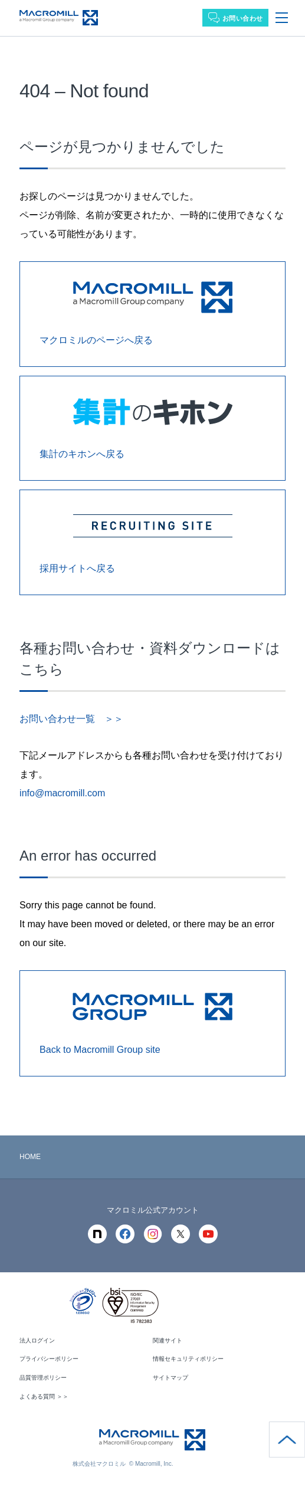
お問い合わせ (242, 18)
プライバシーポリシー (48, 1358)
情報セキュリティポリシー (188, 1358)
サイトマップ (170, 1377)
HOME (30, 1157)
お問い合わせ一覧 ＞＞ (71, 719)
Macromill (58, 18)
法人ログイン (37, 1340)
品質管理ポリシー (43, 1377)
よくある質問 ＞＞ (43, 1396)
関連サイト (167, 1340)
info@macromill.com (62, 793)
